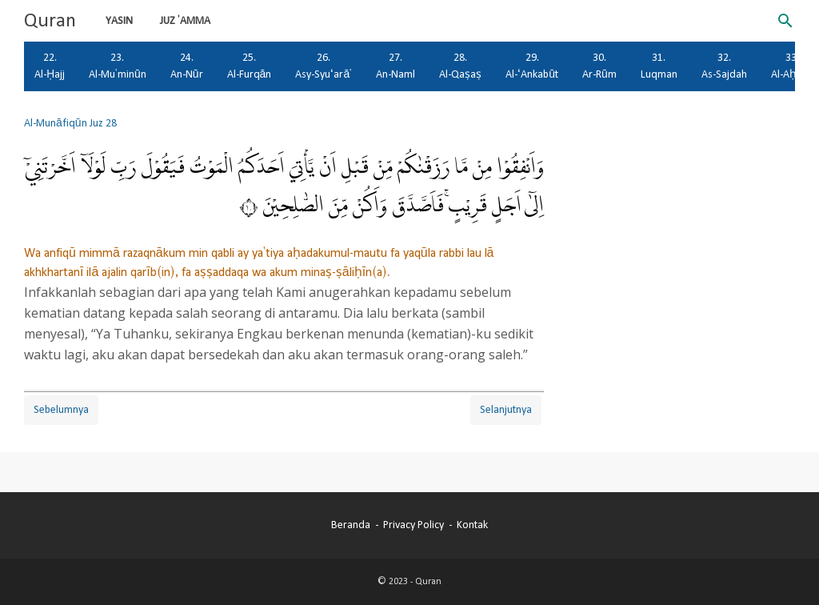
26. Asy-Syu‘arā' (323, 66)
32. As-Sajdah (724, 66)
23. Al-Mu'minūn (117, 66)
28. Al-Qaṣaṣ (460, 66)
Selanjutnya (506, 409)
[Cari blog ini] (785, 20)
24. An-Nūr (186, 66)
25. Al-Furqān (249, 66)
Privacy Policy (413, 525)
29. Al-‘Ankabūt (531, 66)
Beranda (350, 525)
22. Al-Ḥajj (49, 66)
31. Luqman (659, 66)
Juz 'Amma (185, 20)
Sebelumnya (61, 409)
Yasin (119, 20)
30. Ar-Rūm (599, 66)
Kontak (472, 525)
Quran (50, 21)
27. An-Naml (395, 66)
